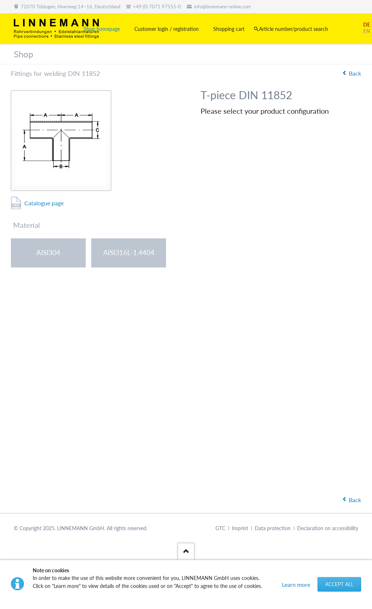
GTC (220, 528)
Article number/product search (293, 29)
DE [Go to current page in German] (366, 24)
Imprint (240, 528)
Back (355, 73)
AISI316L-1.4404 (128, 252)
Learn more (296, 584)
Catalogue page (44, 202)
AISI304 (48, 252)
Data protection (273, 528)
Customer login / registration (166, 29)
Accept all (339, 584)
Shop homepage (102, 29)
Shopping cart (228, 29)
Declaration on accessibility (327, 528)
